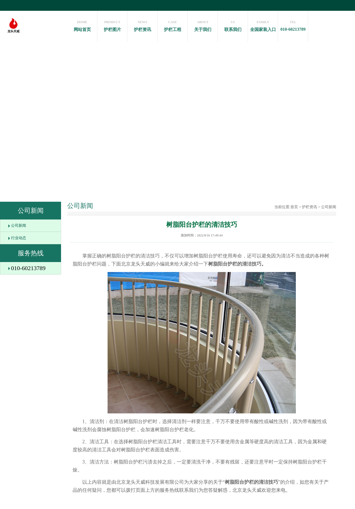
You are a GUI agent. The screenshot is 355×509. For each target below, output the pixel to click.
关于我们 (203, 25)
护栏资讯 (142, 25)
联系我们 (233, 25)
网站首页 (82, 25)
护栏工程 (172, 25)
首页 (294, 207)
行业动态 (18, 238)
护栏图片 (112, 25)
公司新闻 (18, 226)
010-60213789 (293, 25)
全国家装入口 (263, 25)
